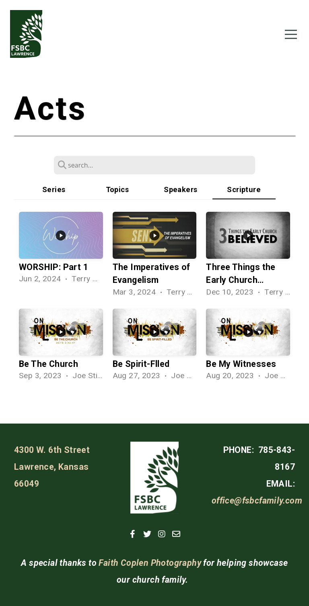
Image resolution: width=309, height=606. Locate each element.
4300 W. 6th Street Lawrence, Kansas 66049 (52, 467)
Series (53, 189)
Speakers (180, 189)
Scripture (244, 189)
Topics (117, 189)
